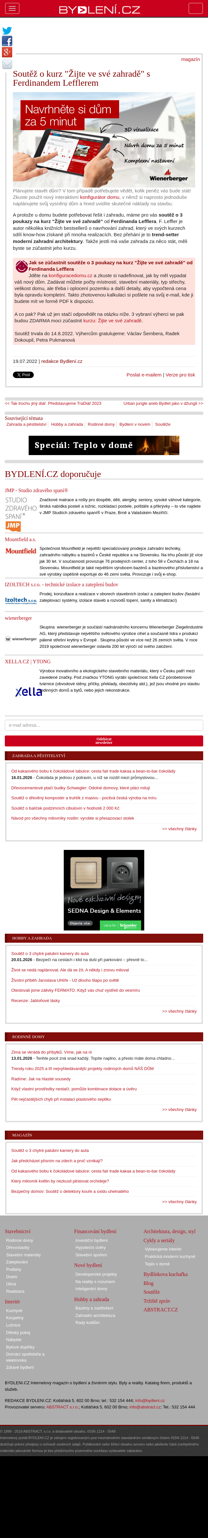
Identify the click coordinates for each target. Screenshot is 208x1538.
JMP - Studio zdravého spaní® (36, 490)
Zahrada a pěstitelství (26, 424)
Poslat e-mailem (144, 374)
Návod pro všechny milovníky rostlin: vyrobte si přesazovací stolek (72, 818)
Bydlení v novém (134, 424)
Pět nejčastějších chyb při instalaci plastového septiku (61, 1099)
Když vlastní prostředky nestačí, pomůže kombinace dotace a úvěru (74, 1088)
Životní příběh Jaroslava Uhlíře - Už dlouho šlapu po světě (65, 980)
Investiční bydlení (91, 1240)
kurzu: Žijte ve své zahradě (112, 320)
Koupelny (15, 1317)
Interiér (12, 1301)
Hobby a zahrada (67, 424)
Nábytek (14, 1339)
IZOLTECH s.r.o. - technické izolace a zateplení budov (61, 584)
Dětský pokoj (18, 1332)
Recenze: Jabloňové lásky (35, 1000)
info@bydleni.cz (150, 1400)
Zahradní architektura (95, 1315)
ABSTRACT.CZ (161, 1309)
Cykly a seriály (159, 1240)
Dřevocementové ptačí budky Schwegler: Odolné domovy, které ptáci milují (80, 787)
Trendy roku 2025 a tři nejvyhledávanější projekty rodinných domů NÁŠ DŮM (82, 1068)
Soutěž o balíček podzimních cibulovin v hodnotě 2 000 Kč (65, 808)
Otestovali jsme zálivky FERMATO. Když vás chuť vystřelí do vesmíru (75, 990)
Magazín (22, 1135)
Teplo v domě (157, 1263)
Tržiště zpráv (157, 1301)
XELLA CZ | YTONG (28, 661)
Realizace (15, 1291)
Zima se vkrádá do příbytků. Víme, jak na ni (51, 1052)
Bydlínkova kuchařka (166, 1274)
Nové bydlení (88, 1265)
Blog (149, 1283)
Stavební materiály (23, 1254)
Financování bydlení (95, 1231)
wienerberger (18, 618)
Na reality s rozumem (95, 1281)
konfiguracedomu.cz (70, 275)
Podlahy (13, 1269)
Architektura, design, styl (170, 1231)
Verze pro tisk (180, 374)
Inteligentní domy (91, 1288)
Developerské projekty (96, 1274)
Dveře (11, 1276)
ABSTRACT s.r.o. (62, 1407)
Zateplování (17, 1262)
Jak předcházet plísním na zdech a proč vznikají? (57, 1160)
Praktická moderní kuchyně (170, 1256)
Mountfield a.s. (20, 539)
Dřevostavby (17, 1247)
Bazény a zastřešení (94, 1308)
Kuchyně (14, 1310)
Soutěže (163, 424)
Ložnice (13, 1325)
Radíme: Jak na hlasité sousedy (41, 1078)
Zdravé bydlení (20, 1367)
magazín (190, 59)
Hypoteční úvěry (90, 1247)
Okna (11, 1283)
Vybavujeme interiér (163, 1249)
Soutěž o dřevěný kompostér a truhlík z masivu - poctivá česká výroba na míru (83, 797)
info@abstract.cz (145, 1407)
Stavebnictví (18, 1231)
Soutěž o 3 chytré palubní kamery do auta (50, 953)
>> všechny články (179, 828)
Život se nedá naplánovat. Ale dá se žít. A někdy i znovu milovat (70, 970)
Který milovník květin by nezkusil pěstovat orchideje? (60, 1181)
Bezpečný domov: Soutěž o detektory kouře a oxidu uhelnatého (70, 1191)
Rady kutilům (87, 1322)
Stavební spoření (91, 1254)
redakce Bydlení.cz (61, 361)
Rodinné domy (101, 424)
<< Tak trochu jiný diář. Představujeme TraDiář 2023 (53, 403)
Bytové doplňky (20, 1347)
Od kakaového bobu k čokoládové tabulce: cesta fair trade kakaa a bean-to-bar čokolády (93, 771)
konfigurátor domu (99, 197)
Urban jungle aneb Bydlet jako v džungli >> (163, 403)
